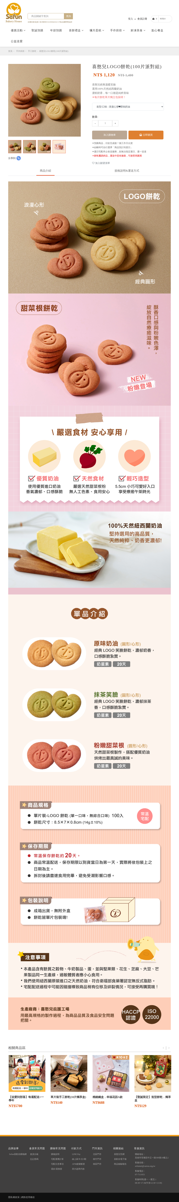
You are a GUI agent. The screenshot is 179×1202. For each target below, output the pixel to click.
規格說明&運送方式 (126, 170)
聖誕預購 (37, 30)
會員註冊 (142, 19)
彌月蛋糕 (97, 30)
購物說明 (55, 1154)
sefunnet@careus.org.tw (145, 1166)
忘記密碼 (34, 1159)
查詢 (68, 16)
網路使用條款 (28, 1197)
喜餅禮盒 (76, 30)
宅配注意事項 (57, 1164)
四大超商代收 (78, 1169)
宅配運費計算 (57, 1159)
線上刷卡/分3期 (79, 1159)
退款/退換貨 (56, 1169)
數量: (95, 116)
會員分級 (34, 1154)
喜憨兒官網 (119, 1154)
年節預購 (56, 30)
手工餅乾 (32, 51)
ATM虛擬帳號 (78, 1164)
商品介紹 (45, 170)
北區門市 (97, 1154)
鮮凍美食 (138, 30)
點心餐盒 (158, 30)
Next (169, 1048)
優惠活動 (18, 30)
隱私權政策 (14, 1197)
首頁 (10, 51)
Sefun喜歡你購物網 (18, 1154)
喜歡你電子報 (120, 1159)
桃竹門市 (97, 1159)
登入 (130, 19)
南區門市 (97, 1164)
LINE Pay (76, 1154)
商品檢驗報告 (120, 1164)
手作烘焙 (117, 30)
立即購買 (146, 135)
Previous (163, 1048)
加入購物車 (109, 135)
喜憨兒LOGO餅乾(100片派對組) (53, 51)
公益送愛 (17, 41)
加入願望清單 (101, 163)
